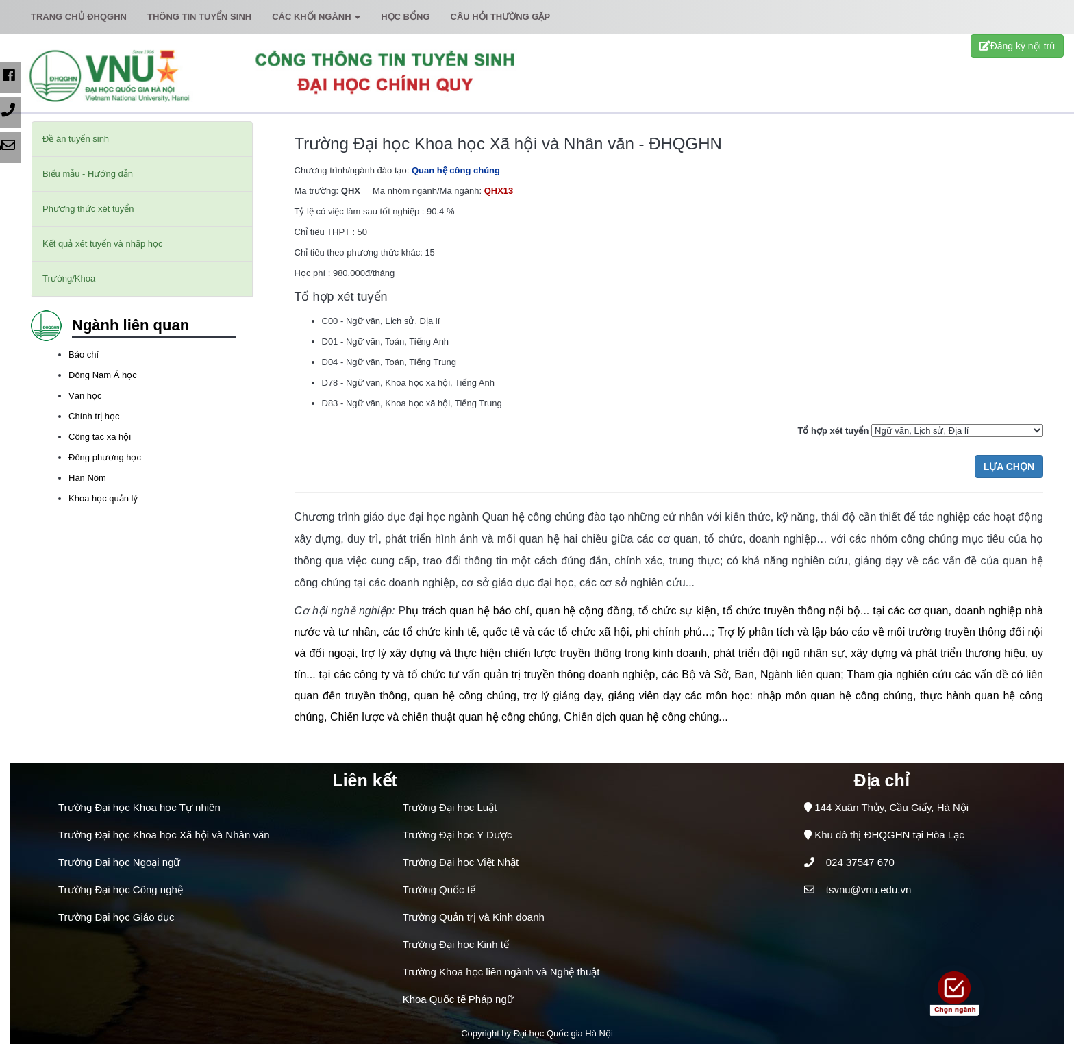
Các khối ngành (316, 17)
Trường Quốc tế (439, 889)
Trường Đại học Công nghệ (120, 889)
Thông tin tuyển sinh (199, 17)
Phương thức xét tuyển (88, 208)
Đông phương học (104, 457)
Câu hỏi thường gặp (501, 17)
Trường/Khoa (68, 278)
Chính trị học (94, 416)
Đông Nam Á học (102, 375)
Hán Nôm (87, 478)
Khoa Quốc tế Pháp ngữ (458, 999)
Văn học (84, 395)
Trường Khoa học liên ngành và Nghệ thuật (501, 972)
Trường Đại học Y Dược (457, 835)
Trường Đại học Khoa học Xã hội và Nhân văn (164, 835)
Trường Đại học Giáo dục (116, 917)
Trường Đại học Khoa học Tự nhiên (139, 807)
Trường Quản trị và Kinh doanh (474, 917)
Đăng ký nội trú (1017, 45)
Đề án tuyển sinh (75, 139)
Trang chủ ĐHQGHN (79, 17)
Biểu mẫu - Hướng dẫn (87, 174)
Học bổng (405, 17)
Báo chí (83, 354)
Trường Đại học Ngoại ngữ (119, 862)
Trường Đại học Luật (450, 807)
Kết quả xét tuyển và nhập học (102, 243)
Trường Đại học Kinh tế (456, 944)
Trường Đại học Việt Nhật (461, 862)
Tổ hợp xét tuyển (833, 430)
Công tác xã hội (99, 437)
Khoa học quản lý (103, 498)
